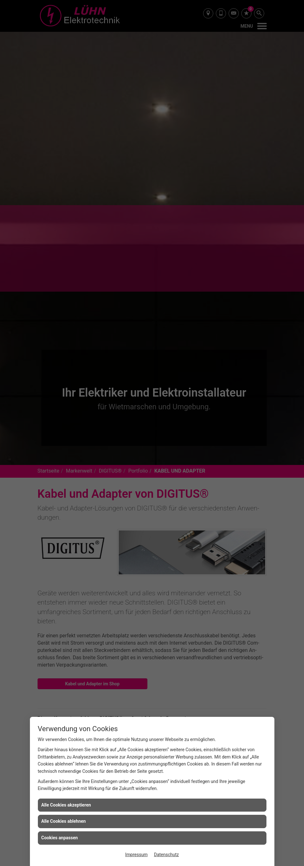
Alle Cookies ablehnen (63, 821)
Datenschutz (166, 854)
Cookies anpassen (59, 837)
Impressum (136, 854)
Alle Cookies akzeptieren (66, 804)
